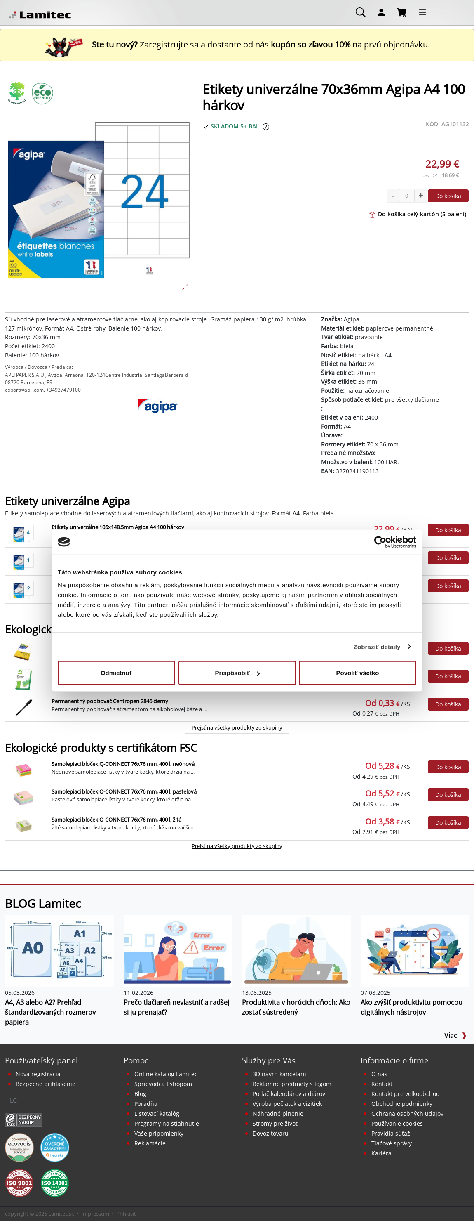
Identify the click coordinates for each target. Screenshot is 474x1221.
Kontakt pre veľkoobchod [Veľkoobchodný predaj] (405, 1094)
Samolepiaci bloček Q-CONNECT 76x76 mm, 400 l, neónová (123, 764)
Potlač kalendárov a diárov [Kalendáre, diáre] (289, 1094)
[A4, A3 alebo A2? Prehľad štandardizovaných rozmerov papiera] (59, 950)
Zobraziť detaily (377, 646)
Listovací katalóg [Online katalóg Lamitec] (156, 1113)
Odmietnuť (116, 672)
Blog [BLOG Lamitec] (140, 1094)
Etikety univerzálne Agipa (67, 501)
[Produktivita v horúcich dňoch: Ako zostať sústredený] (296, 950)
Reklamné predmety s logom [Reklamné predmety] (292, 1084)
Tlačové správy (391, 1143)
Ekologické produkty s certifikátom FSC (101, 748)
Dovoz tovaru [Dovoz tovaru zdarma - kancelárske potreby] (271, 1133)
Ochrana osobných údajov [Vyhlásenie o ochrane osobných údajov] (407, 1113)
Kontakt (381, 1084)
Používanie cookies (397, 1123)
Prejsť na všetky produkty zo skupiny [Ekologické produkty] (237, 727)
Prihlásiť (126, 1213)
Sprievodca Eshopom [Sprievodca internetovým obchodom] (163, 1084)
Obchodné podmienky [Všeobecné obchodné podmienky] (401, 1104)
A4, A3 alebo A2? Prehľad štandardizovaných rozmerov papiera (50, 1012)
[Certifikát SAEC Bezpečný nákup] (23, 1119)
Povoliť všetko (357, 672)
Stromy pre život (275, 1123)
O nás (379, 1074)
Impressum (95, 1213)
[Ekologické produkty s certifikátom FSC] (42, 93)
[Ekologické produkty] (17, 93)
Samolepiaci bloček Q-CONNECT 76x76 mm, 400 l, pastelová (124, 791)
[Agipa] (158, 418)
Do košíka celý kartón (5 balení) (417, 214)
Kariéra (381, 1153)
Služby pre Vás (269, 1060)
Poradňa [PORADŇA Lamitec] (145, 1104)
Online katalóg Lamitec (165, 1074)
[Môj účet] (381, 12)
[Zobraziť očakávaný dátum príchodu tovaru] (266, 126)
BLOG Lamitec (43, 903)
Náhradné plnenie (278, 1113)
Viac (455, 1035)
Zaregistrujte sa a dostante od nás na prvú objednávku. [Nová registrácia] (237, 44)
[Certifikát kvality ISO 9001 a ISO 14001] (19, 1182)
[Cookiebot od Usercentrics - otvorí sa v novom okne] (380, 542)
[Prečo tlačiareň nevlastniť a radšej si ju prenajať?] (178, 950)
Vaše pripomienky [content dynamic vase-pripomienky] (158, 1133)
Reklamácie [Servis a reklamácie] (150, 1143)
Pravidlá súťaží (391, 1133)
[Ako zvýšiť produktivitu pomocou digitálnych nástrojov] (415, 950)
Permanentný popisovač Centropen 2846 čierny (110, 701)
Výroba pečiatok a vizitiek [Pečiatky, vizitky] (287, 1104)
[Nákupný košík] (402, 12)
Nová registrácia (38, 1074)
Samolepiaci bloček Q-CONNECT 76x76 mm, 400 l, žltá (116, 819)
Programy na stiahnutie (166, 1123)
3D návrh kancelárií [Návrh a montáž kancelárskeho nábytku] (279, 1074)
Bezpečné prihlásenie (45, 1084)
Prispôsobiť (237, 672)
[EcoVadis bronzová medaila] (19, 1147)
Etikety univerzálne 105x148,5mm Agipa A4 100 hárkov (118, 527)
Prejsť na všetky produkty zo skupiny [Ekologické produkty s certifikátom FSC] (237, 846)
